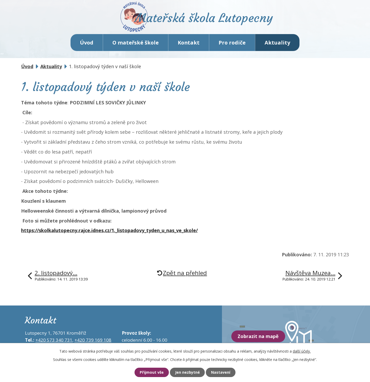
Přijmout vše (150, 372)
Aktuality (277, 44)
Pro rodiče (232, 44)
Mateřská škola (207, 19)
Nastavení (222, 372)
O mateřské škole (135, 44)
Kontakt (189, 44)
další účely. (302, 350)
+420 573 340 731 (53, 342)
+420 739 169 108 (92, 342)
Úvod (86, 44)
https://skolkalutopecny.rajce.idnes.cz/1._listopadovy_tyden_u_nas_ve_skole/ (109, 232)
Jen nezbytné (187, 372)
